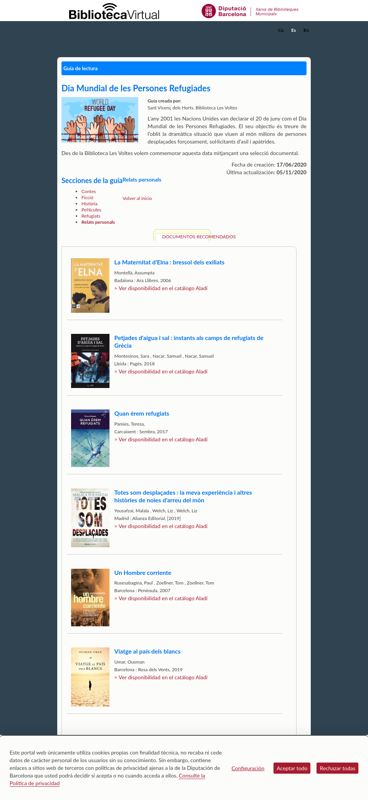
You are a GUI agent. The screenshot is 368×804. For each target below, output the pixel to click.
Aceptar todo (292, 768)
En (306, 30)
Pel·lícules (91, 210)
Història (89, 203)
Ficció (87, 197)
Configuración (248, 768)
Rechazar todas (337, 768)
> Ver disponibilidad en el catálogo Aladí (161, 288)
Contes (88, 191)
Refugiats (90, 216)
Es (293, 30)
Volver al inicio (137, 198)
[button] (307, 40)
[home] (87, 30)
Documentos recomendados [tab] (185, 236)
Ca (280, 30)
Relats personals (98, 222)
